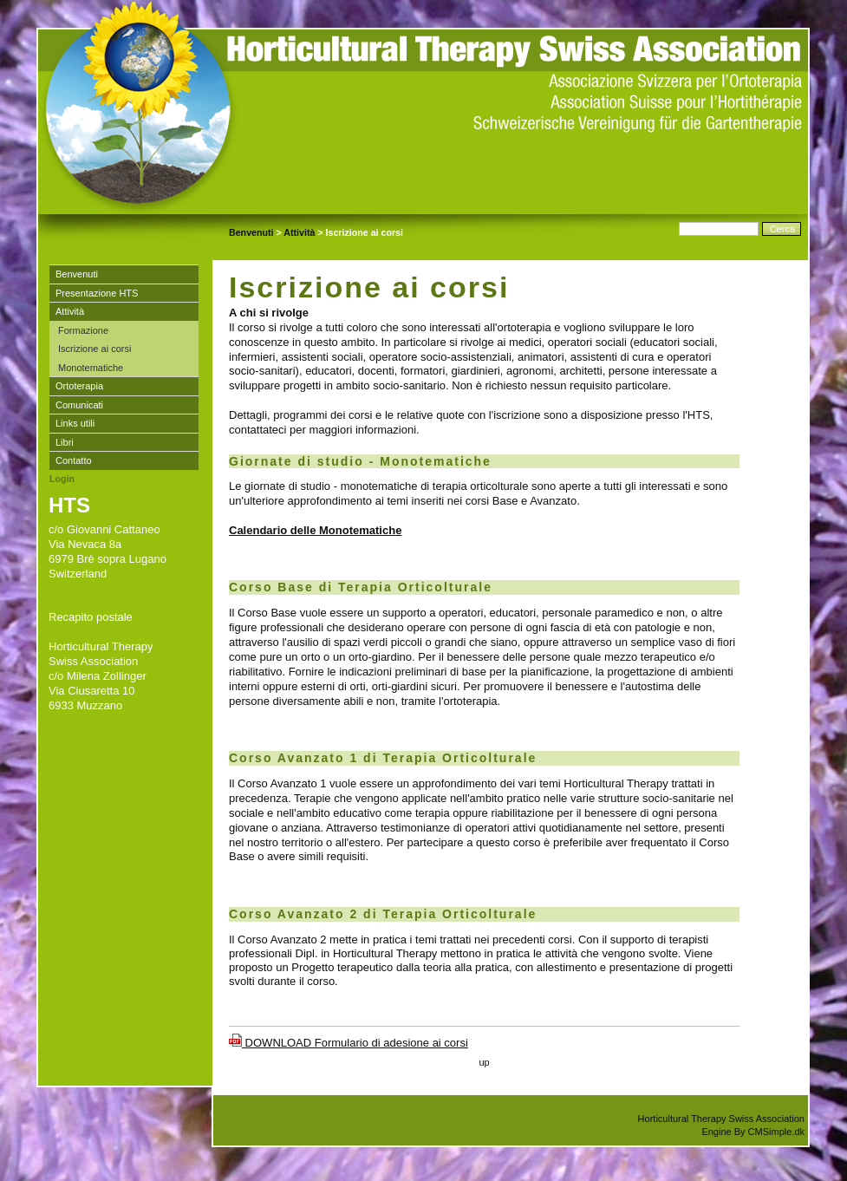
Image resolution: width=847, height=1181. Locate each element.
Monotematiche (90, 367)
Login (62, 478)
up (484, 1062)
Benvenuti (251, 232)
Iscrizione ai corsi (94, 348)
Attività (299, 232)
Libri (64, 442)
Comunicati (79, 405)
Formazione (84, 330)
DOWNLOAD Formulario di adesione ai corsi (348, 1042)
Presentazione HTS (96, 293)
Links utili (74, 423)
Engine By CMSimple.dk (753, 1131)
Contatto (73, 460)
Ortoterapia (79, 386)
